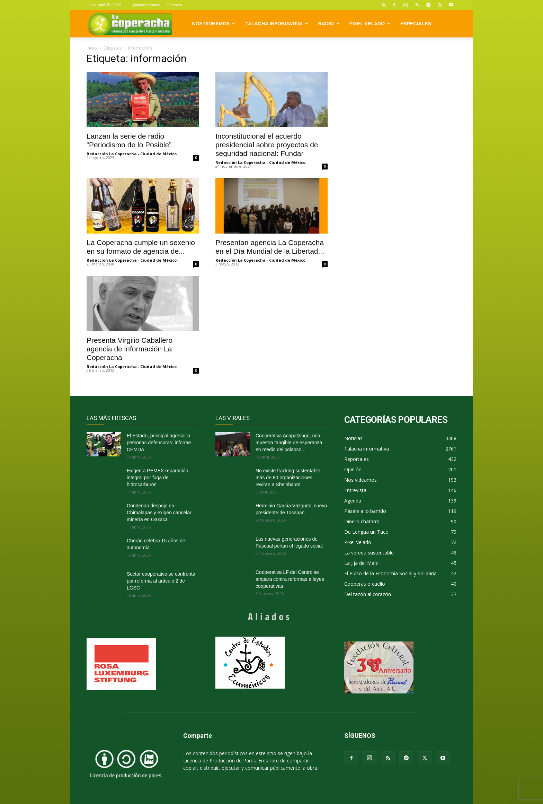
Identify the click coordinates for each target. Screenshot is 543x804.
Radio (328, 23)
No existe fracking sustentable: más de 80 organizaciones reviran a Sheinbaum (289, 477)
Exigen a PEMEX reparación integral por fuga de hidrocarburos (157, 477)
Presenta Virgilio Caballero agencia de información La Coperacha (129, 348)
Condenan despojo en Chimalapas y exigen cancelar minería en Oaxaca (159, 512)
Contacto (174, 5)
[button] (384, 4)
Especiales (415, 23)
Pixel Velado (369, 23)
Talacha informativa (276, 23)
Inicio (92, 48)
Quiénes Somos (146, 5)
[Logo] (130, 24)
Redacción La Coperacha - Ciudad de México (132, 153)
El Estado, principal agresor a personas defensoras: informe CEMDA (159, 442)
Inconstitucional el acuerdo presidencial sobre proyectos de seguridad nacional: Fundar (266, 144)
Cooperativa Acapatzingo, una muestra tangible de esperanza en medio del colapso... (289, 442)
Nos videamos (213, 23)
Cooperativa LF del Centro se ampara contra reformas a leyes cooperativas (290, 579)
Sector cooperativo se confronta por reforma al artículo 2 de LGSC (161, 581)
